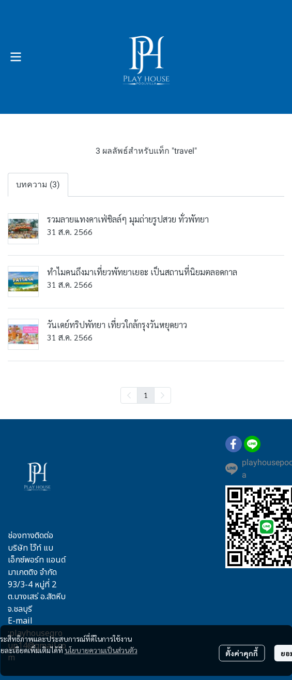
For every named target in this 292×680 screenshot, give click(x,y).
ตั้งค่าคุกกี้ (241, 653)
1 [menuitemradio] (146, 395)
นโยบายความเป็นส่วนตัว (101, 650)
